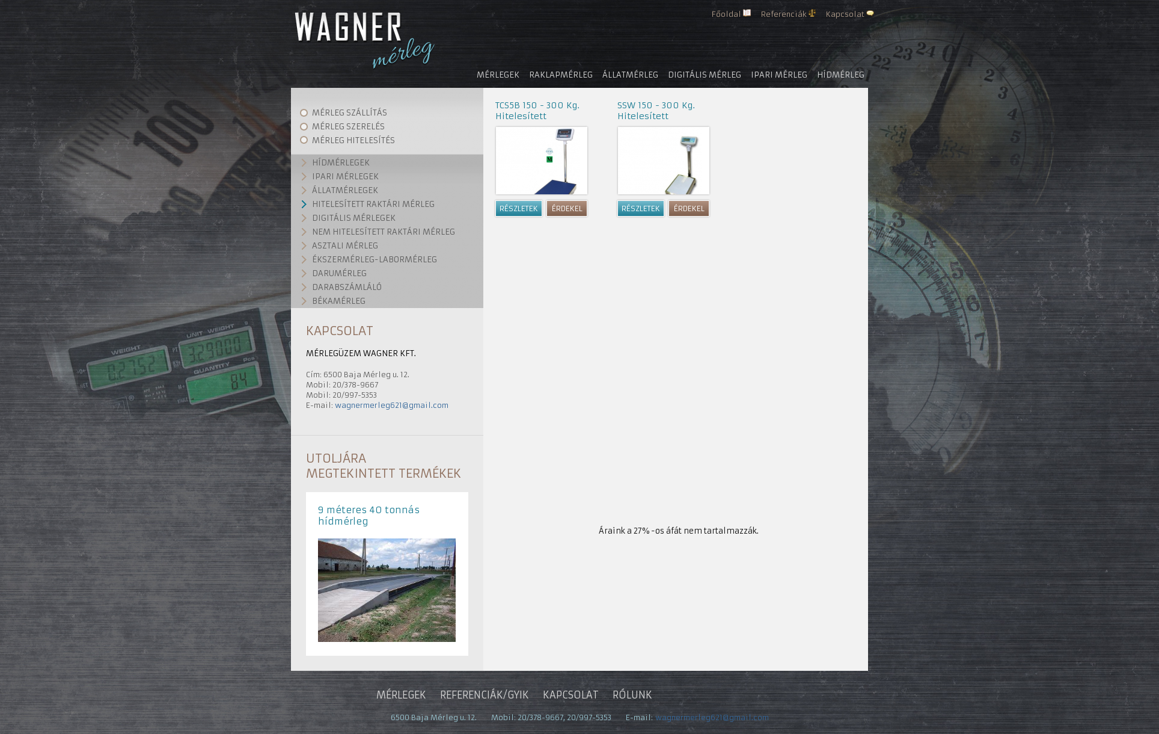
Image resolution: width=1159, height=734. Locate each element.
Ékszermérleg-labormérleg (374, 259)
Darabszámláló (347, 287)
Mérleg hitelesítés (353, 140)
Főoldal (726, 14)
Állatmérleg (630, 75)
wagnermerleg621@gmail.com (391, 405)
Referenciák (784, 14)
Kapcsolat (845, 14)
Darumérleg (339, 273)
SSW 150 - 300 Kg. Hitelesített (656, 111)
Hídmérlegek (341, 163)
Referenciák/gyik (484, 695)
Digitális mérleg (704, 75)
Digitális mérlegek (354, 218)
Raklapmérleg (561, 75)
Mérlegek (498, 75)
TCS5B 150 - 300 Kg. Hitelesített (537, 111)
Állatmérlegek (345, 190)
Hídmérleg (840, 75)
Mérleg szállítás (349, 113)
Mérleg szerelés (348, 127)
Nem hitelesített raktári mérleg (383, 232)
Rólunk (632, 695)
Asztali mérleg (345, 246)
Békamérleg (338, 301)
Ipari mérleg (779, 75)
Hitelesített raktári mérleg (373, 204)
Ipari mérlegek (345, 176)
